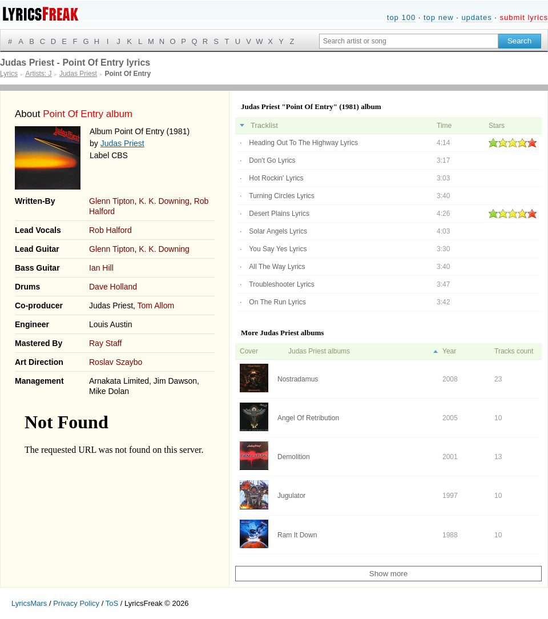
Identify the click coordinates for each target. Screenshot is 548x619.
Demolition (293, 457)
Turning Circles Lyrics (281, 196)
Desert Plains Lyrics (279, 214)
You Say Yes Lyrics (278, 249)
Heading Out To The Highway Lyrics (303, 143)
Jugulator (291, 496)
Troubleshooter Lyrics (282, 284)
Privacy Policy (76, 603)
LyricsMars (29, 603)
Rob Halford (110, 230)
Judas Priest (122, 143)
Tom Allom (156, 305)
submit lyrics (523, 17)
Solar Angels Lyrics (278, 231)
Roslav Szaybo (115, 362)
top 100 (401, 17)
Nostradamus (297, 379)
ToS (112, 603)
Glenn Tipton (111, 201)
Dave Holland (113, 286)
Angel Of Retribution (308, 418)
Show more (388, 573)
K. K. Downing (164, 201)
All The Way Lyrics (277, 267)
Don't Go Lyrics (272, 160)
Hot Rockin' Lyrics (276, 178)
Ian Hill (101, 267)
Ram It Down (297, 535)
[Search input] (408, 41)
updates (476, 17)
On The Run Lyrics (277, 302)
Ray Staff (105, 343)
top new (439, 17)
